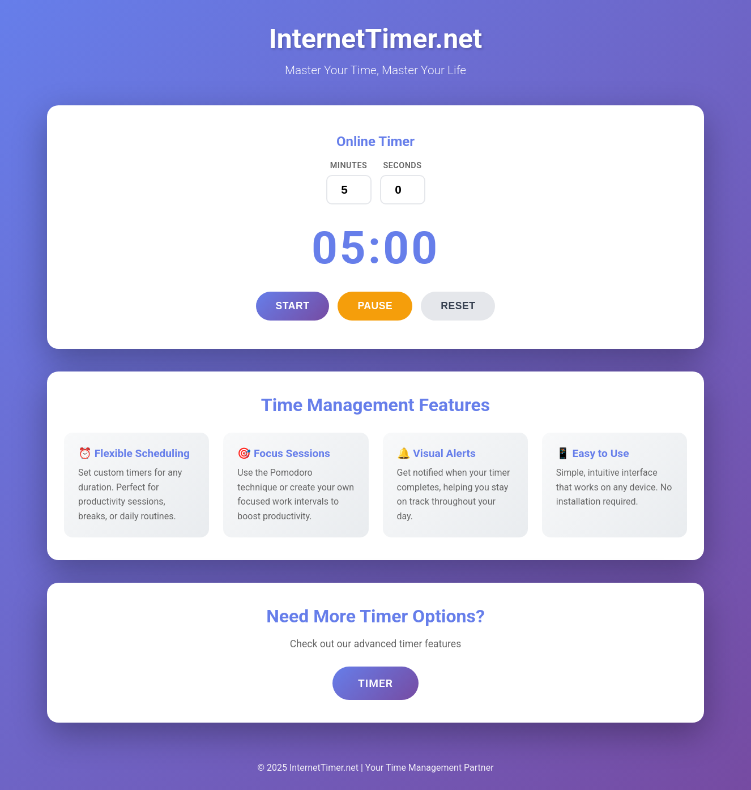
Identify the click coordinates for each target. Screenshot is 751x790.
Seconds (402, 165)
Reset (458, 305)
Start (293, 305)
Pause (374, 305)
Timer (375, 683)
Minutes (349, 165)
